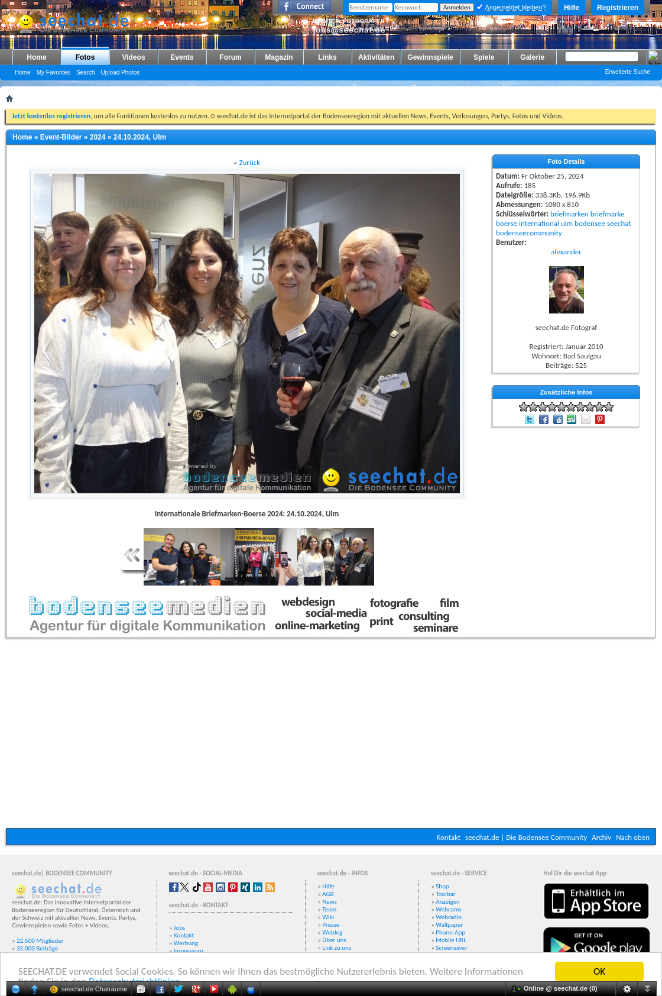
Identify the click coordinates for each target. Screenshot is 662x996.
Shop (442, 886)
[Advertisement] (331, 736)
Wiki (328, 917)
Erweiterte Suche (627, 72)
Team (329, 909)
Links (327, 57)
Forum (230, 57)
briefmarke (607, 213)
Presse (330, 925)
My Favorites (53, 72)
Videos (133, 57)
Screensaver (452, 948)
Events (181, 57)
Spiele (483, 57)
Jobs (179, 928)
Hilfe (571, 8)
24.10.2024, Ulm (139, 137)
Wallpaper (449, 925)
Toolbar (445, 894)
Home (36, 57)
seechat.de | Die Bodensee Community (526, 837)
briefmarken (569, 213)
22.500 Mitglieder (40, 941)
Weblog (332, 932)
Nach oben (633, 837)
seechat (619, 223)
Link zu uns (336, 948)
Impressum (188, 951)
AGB (327, 894)
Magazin (279, 57)
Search (85, 72)
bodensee (590, 223)
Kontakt (448, 837)
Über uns (334, 940)
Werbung (186, 943)
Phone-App (450, 932)
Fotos (85, 57)
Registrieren (617, 8)
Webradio (449, 917)
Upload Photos (120, 72)
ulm (567, 223)
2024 (98, 137)
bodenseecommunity (529, 232)
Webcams (449, 909)
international (539, 223)
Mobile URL (451, 940)
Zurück (249, 162)
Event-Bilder (61, 137)
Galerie (532, 57)
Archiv (601, 837)
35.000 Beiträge (37, 948)
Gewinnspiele (430, 57)
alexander (566, 251)
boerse (506, 223)
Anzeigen (448, 902)
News (329, 902)
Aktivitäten (376, 57)
